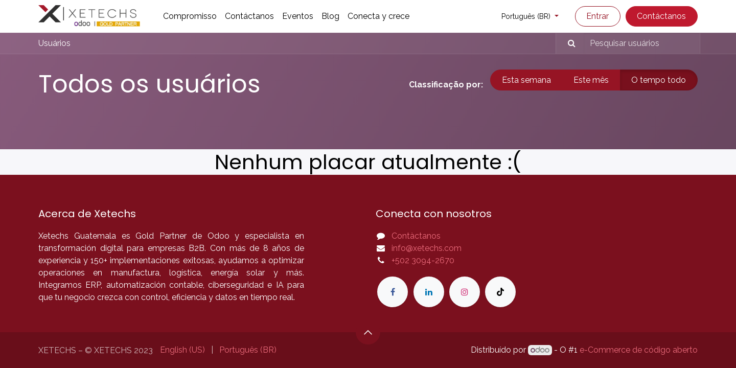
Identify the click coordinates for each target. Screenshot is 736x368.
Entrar (597, 16)
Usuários (54, 43)
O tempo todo (658, 80)
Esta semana (526, 80)
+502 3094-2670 (423, 260)
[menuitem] (190, 16)
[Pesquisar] (567, 43)
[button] (368, 332)
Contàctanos (416, 236)
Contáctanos (661, 16)
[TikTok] (500, 292)
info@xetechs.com (427, 248)
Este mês (591, 80)
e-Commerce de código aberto (639, 350)
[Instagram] (464, 292)
